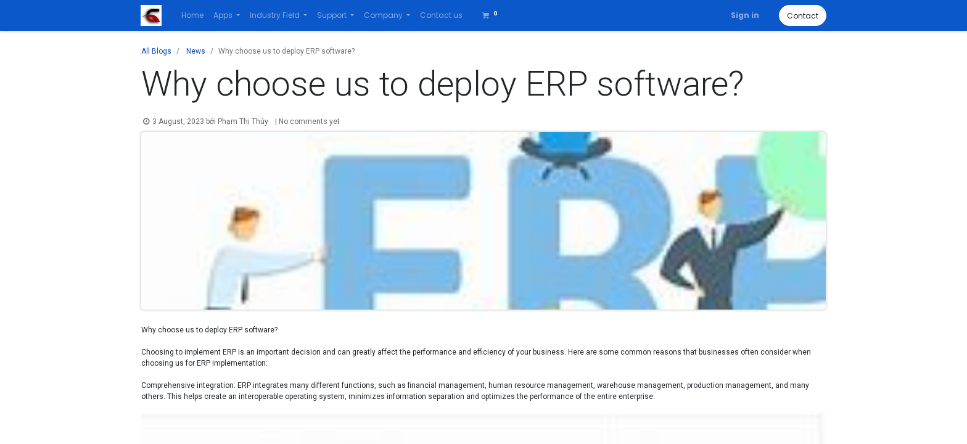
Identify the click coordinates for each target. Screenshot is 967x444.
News (195, 51)
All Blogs (156, 51)
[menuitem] (193, 15)
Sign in (744, 15)
